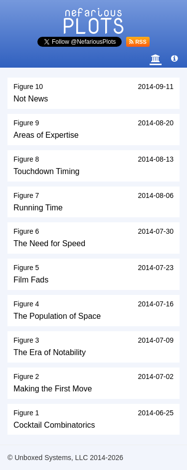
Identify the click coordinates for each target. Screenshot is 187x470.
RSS (138, 42)
